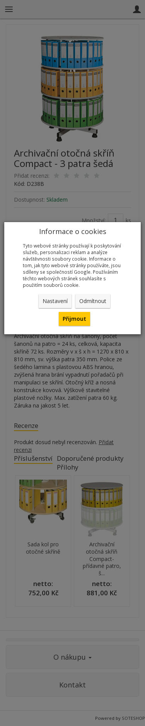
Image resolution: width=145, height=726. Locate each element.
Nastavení (55, 301)
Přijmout (74, 318)
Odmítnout (92, 301)
